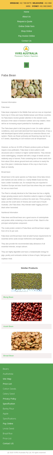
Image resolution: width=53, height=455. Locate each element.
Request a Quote (24, 21)
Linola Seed (8, 428)
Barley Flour (8, 408)
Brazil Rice (7, 433)
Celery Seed (9, 393)
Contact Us (26, 41)
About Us (26, 16)
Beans (6, 368)
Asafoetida (8, 373)
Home (26, 12)
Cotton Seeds (9, 388)
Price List (7, 438)
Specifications (9, 418)
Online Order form (26, 26)
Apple (5, 413)
